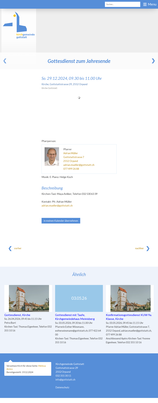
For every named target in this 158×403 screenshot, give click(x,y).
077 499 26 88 (71, 168)
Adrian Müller (71, 153)
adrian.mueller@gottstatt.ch (79, 164)
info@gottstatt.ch (66, 384)
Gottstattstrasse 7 (73, 157)
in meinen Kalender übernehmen (62, 220)
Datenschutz (63, 392)
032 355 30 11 (63, 380)
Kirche (65, 84)
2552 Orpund (70, 160)
